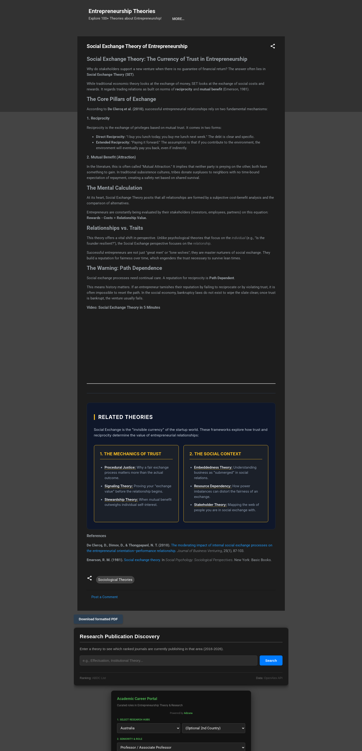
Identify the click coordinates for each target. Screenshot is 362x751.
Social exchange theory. (142, 574)
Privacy (196, 33)
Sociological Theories (115, 594)
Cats (137, 33)
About (175, 33)
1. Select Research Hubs (133, 734)
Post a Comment (104, 611)
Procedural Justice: (120, 482)
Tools (119, 33)
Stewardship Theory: (121, 514)
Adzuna (188, 727)
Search (99, 33)
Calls (155, 33)
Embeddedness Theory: (213, 482)
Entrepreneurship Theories (122, 11)
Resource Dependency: (212, 500)
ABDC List (99, 692)
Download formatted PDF (98, 633)
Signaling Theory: (119, 500)
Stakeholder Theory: (210, 519)
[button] (273, 61)
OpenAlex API (273, 692)
